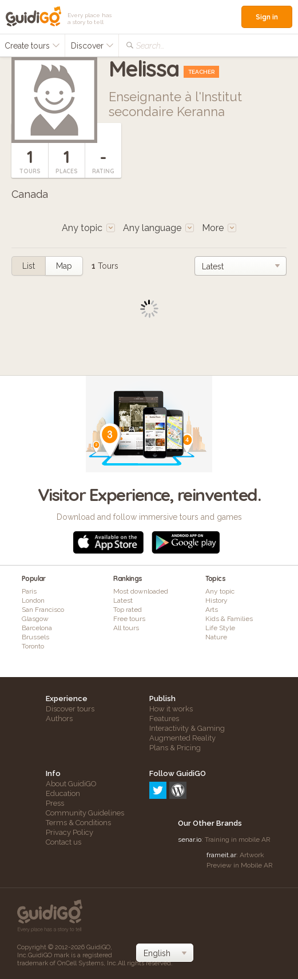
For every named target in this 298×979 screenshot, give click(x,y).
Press (55, 803)
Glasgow (35, 619)
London (33, 600)
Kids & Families (229, 619)
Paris (29, 591)
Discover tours (70, 709)
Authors (59, 718)
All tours (126, 628)
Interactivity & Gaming (187, 728)
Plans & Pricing (175, 747)
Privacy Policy (69, 832)
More (219, 227)
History (216, 600)
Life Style (220, 628)
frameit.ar (221, 855)
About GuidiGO (71, 783)
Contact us (63, 842)
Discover (92, 45)
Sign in (267, 17)
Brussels (35, 637)
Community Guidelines (85, 813)
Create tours (32, 45)
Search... (150, 45)
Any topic (220, 591)
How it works (171, 709)
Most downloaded (140, 591)
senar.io (189, 839)
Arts (211, 610)
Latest (123, 600)
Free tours (129, 619)
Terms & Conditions (78, 822)
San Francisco (43, 610)
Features (164, 718)
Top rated (127, 610)
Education (63, 793)
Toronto (33, 646)
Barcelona (37, 628)
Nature (216, 637)
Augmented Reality (182, 738)
